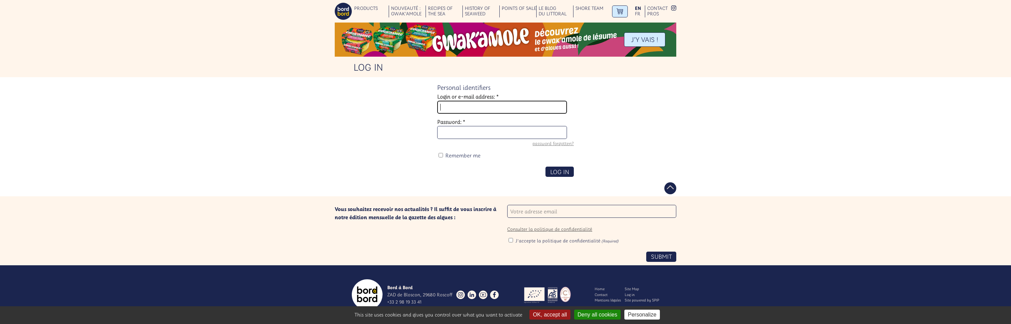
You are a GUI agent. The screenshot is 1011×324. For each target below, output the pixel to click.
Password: (451, 121)
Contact (657, 8)
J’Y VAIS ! (644, 39)
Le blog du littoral (553, 11)
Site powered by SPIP (642, 300)
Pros (653, 14)
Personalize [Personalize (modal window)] (642, 315)
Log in (630, 294)
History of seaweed (477, 11)
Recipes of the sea (440, 11)
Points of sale (519, 8)
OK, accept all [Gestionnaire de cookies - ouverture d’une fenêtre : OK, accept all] (550, 315)
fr (637, 14)
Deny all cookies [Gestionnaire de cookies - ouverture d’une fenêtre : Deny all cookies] (598, 315)
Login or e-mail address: (468, 96)
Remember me (463, 155)
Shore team (590, 8)
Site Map (632, 288)
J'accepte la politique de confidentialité (567, 241)
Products (366, 8)
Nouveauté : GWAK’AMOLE (406, 11)
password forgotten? (553, 143)
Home (600, 288)
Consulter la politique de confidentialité (549, 229)
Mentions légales (608, 300)
